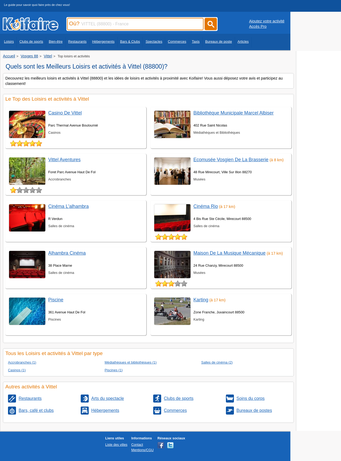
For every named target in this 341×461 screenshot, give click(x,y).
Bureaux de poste (218, 42)
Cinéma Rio (205, 206)
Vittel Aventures (64, 159)
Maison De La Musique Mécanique (229, 253)
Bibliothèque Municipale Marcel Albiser (233, 113)
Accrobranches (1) (22, 362)
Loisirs (9, 42)
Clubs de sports (31, 42)
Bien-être (56, 42)
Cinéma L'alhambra (68, 206)
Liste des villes (116, 445)
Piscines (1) (114, 370)
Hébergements (103, 42)
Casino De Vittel (65, 113)
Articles (243, 42)
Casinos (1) (17, 370)
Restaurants (77, 42)
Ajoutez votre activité (267, 21)
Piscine (55, 299)
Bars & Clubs (130, 42)
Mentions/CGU (142, 450)
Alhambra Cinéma (67, 253)
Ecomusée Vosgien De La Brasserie (231, 159)
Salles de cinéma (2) (217, 362)
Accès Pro (258, 26)
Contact (137, 445)
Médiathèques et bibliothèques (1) (131, 362)
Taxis (196, 42)
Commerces (177, 42)
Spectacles (153, 42)
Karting (200, 299)
